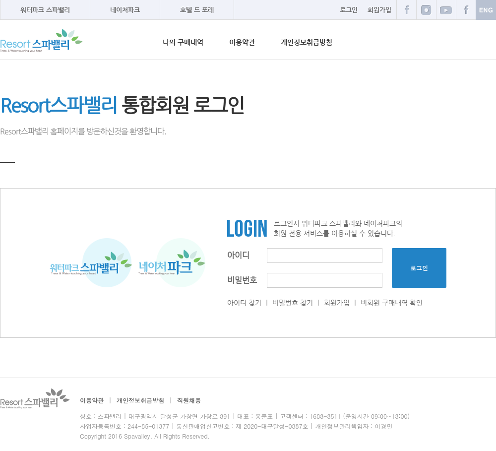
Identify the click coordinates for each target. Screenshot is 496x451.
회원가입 (379, 9)
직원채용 (189, 400)
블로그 (426, 9)
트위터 (446, 9)
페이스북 (406, 9)
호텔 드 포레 (197, 9)
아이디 (238, 255)
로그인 (349, 9)
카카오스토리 (466, 9)
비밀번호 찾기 (292, 303)
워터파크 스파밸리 (45, 9)
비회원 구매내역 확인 (392, 303)
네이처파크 (125, 9)
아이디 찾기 (244, 303)
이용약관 (242, 42)
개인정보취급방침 (306, 42)
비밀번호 (242, 280)
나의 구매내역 (183, 42)
